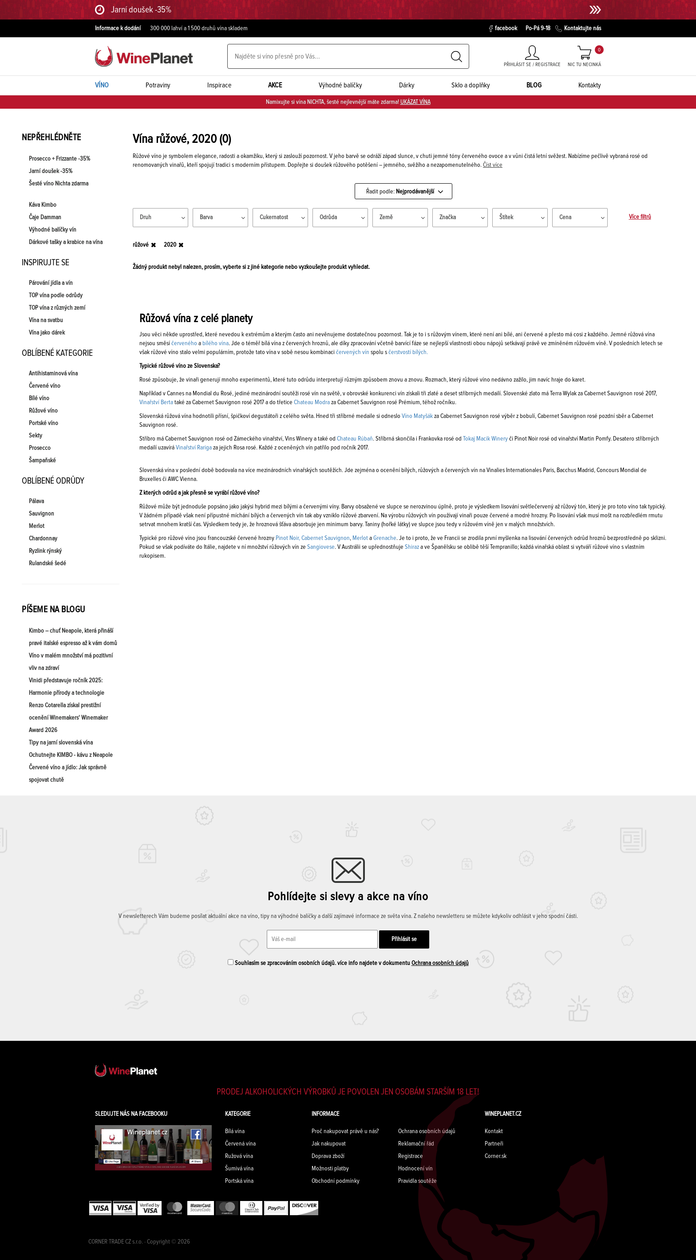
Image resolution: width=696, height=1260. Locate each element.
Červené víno (44, 386)
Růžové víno (43, 411)
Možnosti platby (330, 1169)
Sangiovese (321, 547)
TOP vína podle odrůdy (56, 295)
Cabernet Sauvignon (325, 538)
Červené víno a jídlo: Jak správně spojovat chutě (68, 773)
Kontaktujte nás (578, 28)
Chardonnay (43, 539)
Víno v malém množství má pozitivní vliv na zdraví (71, 662)
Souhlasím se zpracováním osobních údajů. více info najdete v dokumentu (348, 962)
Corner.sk (495, 1156)
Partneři (494, 1144)
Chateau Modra (312, 402)
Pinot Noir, (288, 538)
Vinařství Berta (156, 402)
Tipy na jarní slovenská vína (61, 743)
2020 (170, 245)
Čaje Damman (45, 217)
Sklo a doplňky (470, 85)
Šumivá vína (239, 1169)
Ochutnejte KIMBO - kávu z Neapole (71, 755)
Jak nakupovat (329, 1144)
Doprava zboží (328, 1156)
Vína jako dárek (47, 333)
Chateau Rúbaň (355, 439)
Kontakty (589, 85)
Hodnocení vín (415, 1169)
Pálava (36, 501)
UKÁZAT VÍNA (415, 102)
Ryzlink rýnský (45, 551)
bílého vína (215, 343)
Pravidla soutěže (417, 1181)
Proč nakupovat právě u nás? (345, 1131)
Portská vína (239, 1181)
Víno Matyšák (417, 416)
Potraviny (158, 85)
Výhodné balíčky (340, 85)
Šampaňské (42, 460)
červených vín (352, 352)
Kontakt (494, 1131)
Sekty (35, 436)
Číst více (492, 165)
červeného (184, 343)
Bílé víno (39, 398)
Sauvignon (41, 514)
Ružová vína (239, 1156)
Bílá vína (235, 1131)
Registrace (410, 1156)
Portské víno (43, 423)
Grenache (384, 538)
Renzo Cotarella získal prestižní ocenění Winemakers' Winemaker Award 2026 (68, 717)
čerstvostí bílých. (408, 352)
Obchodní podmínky (336, 1181)
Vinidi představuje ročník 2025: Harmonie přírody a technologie (66, 686)
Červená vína (240, 1144)
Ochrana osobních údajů (440, 963)
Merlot (36, 526)
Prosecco (40, 448)
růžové (141, 245)
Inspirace (219, 85)
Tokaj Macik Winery (485, 439)
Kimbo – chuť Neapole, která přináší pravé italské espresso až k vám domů (73, 637)
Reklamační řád (416, 1144)
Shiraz (412, 547)
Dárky (407, 85)
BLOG (534, 85)
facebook (503, 28)
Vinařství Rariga (194, 448)
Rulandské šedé (47, 563)
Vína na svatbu (46, 320)
